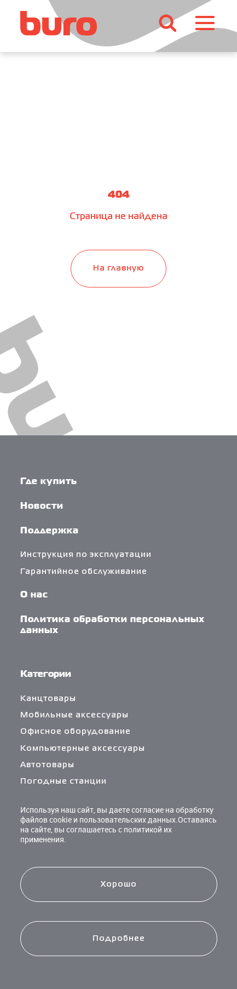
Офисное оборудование (75, 731)
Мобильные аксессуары (74, 715)
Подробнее (119, 938)
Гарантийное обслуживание (83, 571)
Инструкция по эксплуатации (86, 554)
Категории (45, 675)
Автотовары (47, 765)
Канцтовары (48, 698)
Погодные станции (63, 781)
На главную (118, 268)
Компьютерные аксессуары (82, 748)
